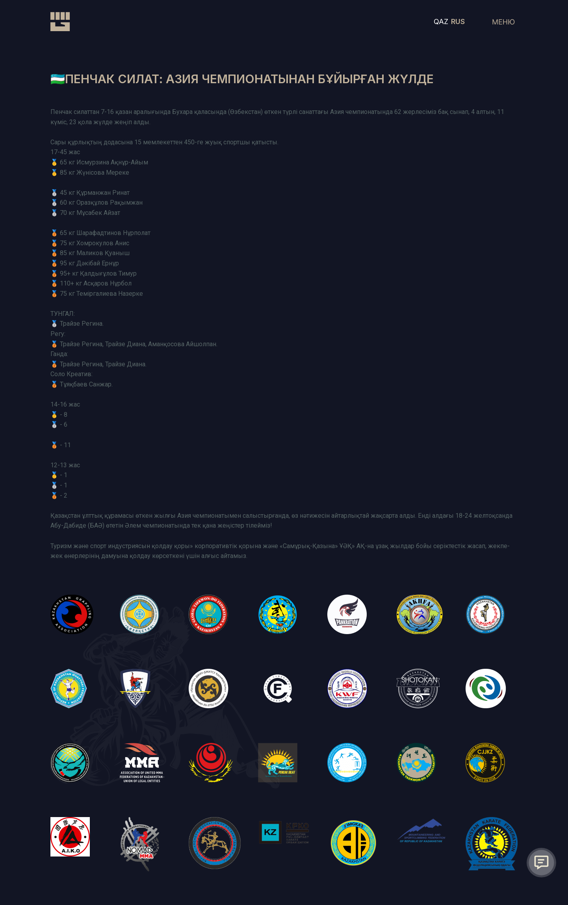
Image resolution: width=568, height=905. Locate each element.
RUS (458, 21)
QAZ (441, 21)
